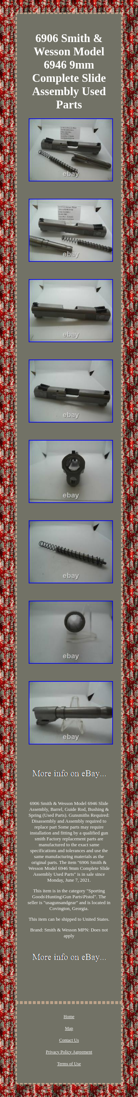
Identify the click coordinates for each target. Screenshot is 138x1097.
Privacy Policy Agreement (69, 1052)
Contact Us (69, 1040)
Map (69, 1028)
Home (69, 1016)
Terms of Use (69, 1063)
